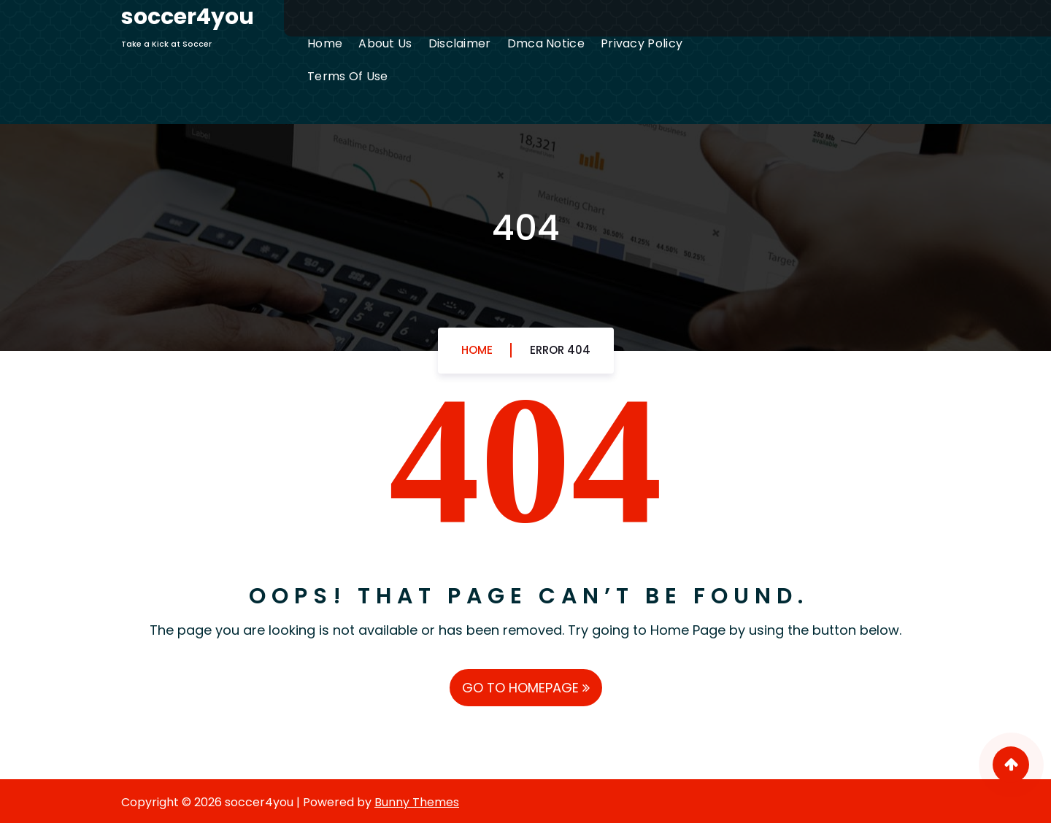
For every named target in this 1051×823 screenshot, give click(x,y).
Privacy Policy (641, 43)
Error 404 (560, 350)
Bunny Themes (416, 802)
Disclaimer (459, 43)
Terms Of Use (347, 76)
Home (324, 43)
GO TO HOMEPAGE (526, 688)
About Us (385, 43)
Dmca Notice (546, 43)
